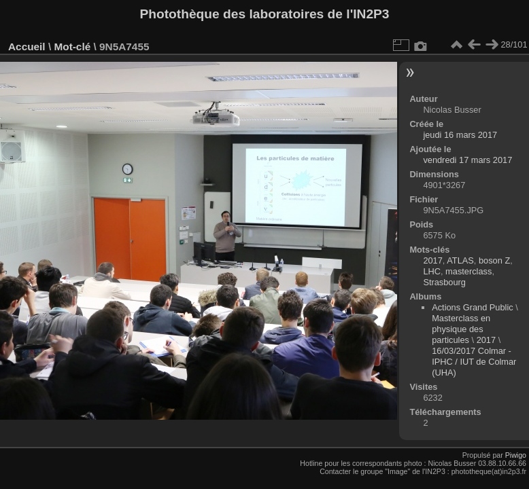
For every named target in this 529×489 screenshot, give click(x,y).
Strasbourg (444, 282)
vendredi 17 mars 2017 (467, 160)
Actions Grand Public (472, 307)
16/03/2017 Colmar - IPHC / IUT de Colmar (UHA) (474, 362)
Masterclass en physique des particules (461, 329)
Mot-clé (72, 46)
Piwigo (515, 455)
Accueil (27, 46)
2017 (432, 260)
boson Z (494, 260)
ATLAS (460, 260)
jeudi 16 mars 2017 (460, 135)
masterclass (468, 271)
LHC (432, 271)
